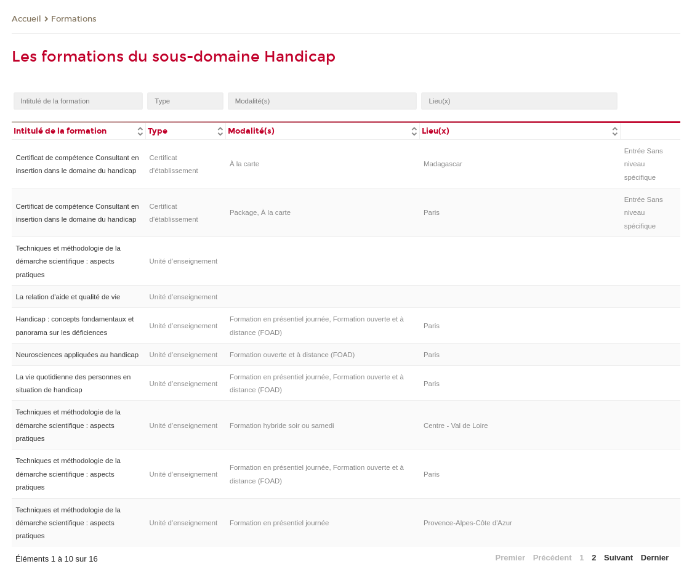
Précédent (552, 557)
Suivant (618, 557)
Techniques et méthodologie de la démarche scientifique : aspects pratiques (67, 261)
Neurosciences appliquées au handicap (77, 354)
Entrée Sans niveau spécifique (643, 164)
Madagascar (443, 163)
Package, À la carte (260, 212)
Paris (432, 212)
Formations (74, 19)
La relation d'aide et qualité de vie (67, 297)
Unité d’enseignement (184, 261)
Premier (510, 557)
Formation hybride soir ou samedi (282, 425)
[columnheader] (78, 130)
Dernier (655, 557)
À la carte (244, 163)
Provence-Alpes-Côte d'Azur (468, 523)
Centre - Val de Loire (456, 425)
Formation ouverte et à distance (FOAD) (292, 354)
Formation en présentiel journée (279, 523)
